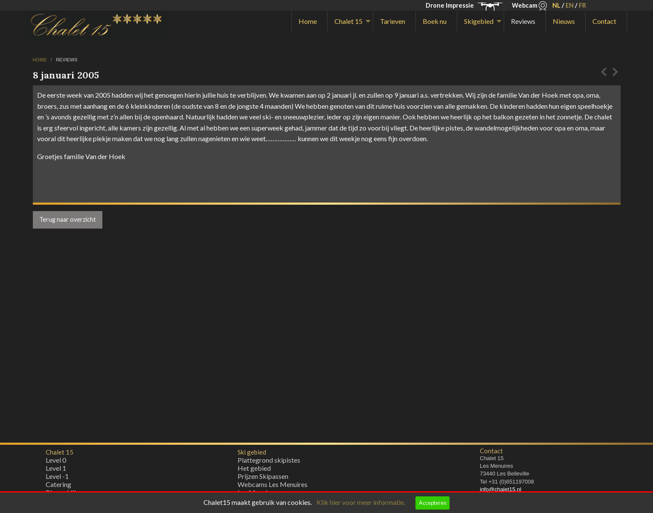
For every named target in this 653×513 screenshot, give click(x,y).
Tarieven (392, 21)
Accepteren (433, 502)
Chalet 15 (348, 21)
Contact (604, 21)
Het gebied (254, 470)
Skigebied (478, 21)
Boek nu (435, 21)
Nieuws (564, 21)
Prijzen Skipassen (263, 478)
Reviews (523, 21)
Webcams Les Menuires (273, 486)
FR (582, 5)
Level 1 (56, 470)
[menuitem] (309, 21)
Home (308, 21)
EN (570, 5)
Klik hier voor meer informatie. (360, 502)
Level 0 (56, 462)
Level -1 (57, 478)
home (40, 59)
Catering (58, 486)
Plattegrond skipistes (269, 462)
